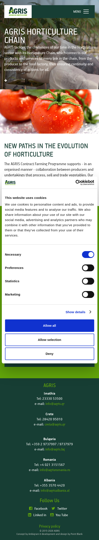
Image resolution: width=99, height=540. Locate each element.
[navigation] (83, 11)
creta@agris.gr (55, 424)
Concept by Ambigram (27, 534)
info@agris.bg (55, 449)
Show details (76, 312)
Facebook (38, 508)
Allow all (49, 325)
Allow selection (49, 340)
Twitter (59, 508)
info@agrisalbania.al (55, 491)
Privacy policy (49, 526)
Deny (49, 353)
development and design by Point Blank (62, 534)
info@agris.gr (55, 404)
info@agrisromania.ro (55, 470)
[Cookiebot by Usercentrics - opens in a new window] (75, 182)
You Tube (59, 515)
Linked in (37, 515)
